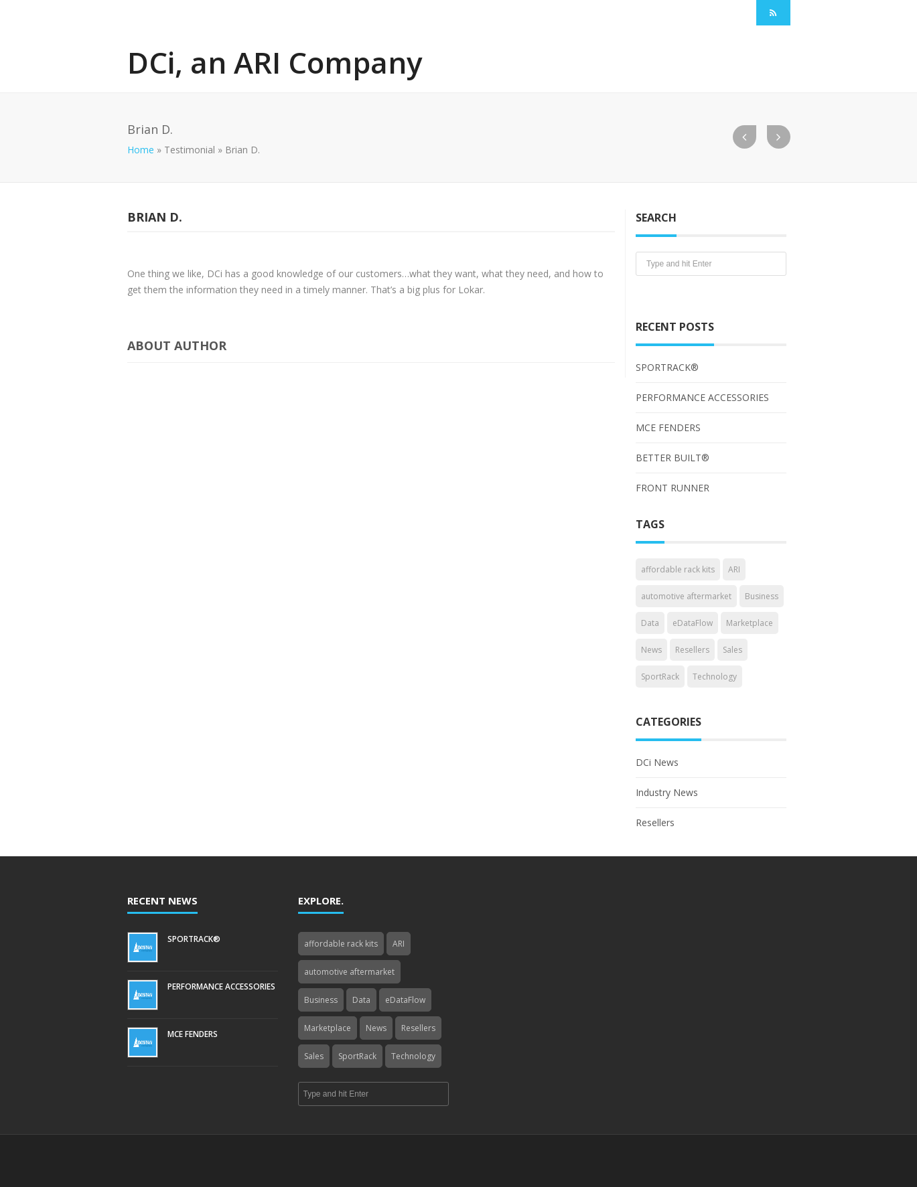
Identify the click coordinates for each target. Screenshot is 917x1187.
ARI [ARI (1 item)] (734, 569)
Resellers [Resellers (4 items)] (692, 649)
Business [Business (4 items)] (761, 596)
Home (140, 149)
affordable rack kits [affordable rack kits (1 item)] (678, 569)
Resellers (655, 822)
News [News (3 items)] (651, 649)
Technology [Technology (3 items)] (715, 676)
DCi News (657, 762)
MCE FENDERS (668, 427)
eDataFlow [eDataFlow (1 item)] (693, 623)
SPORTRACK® (667, 367)
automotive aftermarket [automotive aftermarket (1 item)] (686, 596)
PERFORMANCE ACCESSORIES (702, 397)
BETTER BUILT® (672, 457)
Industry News (667, 792)
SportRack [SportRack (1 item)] (660, 676)
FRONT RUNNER (672, 487)
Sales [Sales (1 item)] (732, 649)
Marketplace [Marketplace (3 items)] (749, 623)
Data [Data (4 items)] (650, 623)
